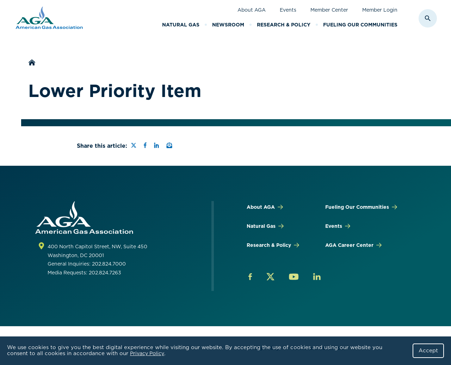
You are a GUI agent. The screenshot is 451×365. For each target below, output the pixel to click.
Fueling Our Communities (360, 25)
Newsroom (228, 25)
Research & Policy (283, 25)
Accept (428, 350)
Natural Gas (180, 25)
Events (288, 10)
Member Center (329, 10)
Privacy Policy (147, 353)
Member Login (379, 10)
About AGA (251, 10)
